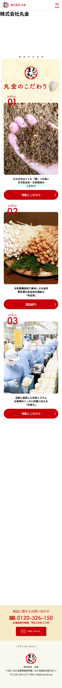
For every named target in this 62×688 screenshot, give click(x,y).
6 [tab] (42, 56)
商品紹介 (31, 304)
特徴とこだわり (31, 195)
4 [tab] (33, 56)
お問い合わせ (34, 631)
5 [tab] (37, 56)
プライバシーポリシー (27, 646)
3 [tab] (28, 56)
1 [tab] (19, 56)
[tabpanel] (31, 36)
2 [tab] (24, 56)
